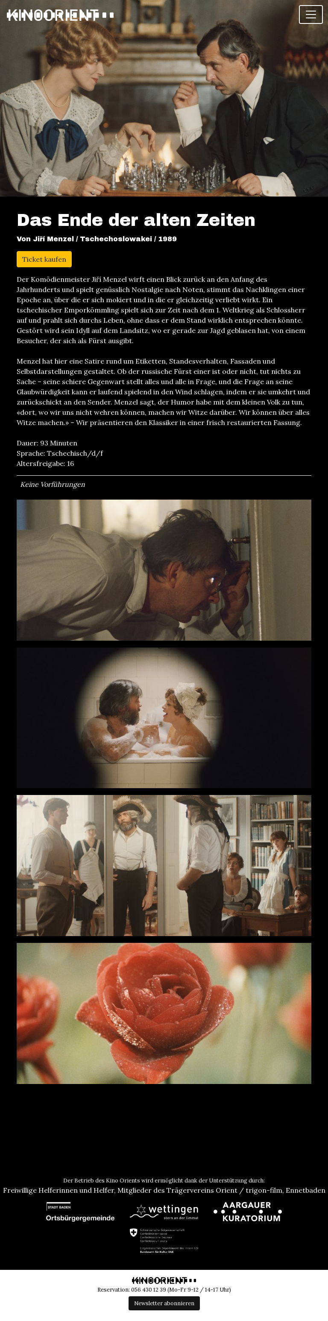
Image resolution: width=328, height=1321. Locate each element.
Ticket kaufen (44, 259)
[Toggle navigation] (311, 14)
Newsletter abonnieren (164, 1303)
